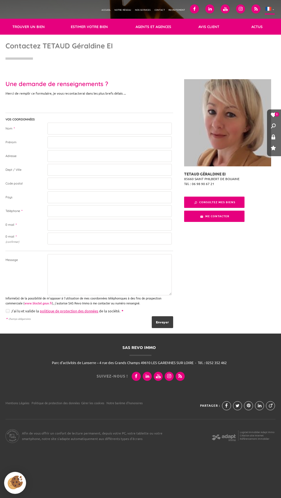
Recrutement (176, 10)
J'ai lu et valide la (25, 311)
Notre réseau (122, 10)
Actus (257, 26)
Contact (159, 10)
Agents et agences (153, 26)
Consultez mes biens (214, 202)
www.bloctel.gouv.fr (38, 303)
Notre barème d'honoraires (125, 403)
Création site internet (252, 435)
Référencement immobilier (254, 438)
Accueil (106, 10)
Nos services (143, 10)
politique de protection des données (69, 311)
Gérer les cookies (92, 403)
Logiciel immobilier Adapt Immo (257, 432)
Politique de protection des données (56, 403)
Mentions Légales (17, 403)
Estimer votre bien (89, 26)
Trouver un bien (28, 26)
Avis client (208, 26)
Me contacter (214, 216)
